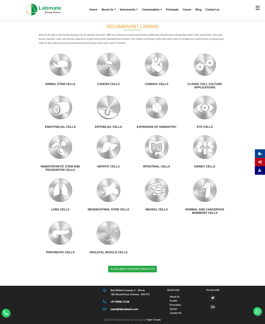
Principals (172, 9)
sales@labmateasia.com (124, 309)
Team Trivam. (153, 319)
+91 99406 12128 (120, 301)
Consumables (151, 9)
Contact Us (176, 313)
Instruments (127, 9)
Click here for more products (132, 269)
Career (187, 9)
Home (93, 9)
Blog (198, 9)
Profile (173, 300)
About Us (107, 9)
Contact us (212, 9)
